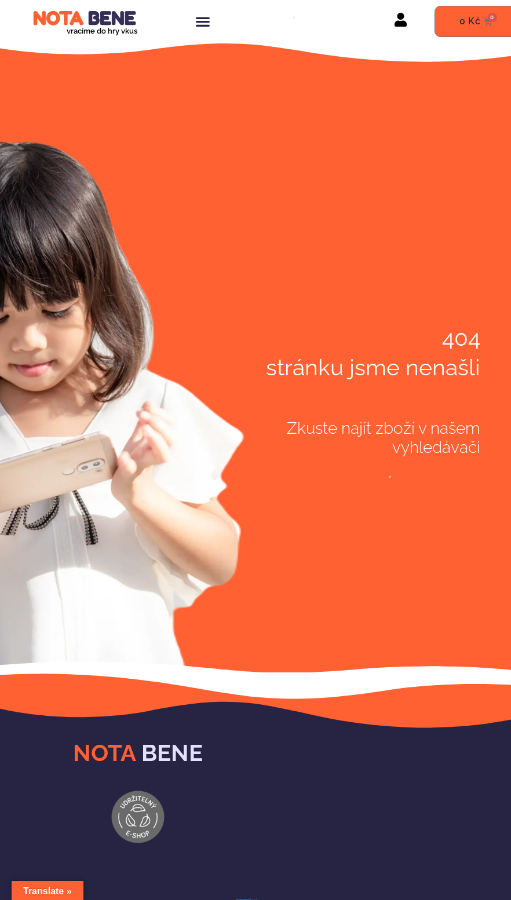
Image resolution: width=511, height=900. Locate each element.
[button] (202, 21)
